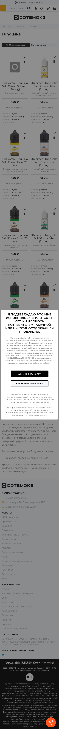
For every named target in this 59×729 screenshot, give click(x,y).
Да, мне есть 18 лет (29, 373)
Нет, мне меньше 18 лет (29, 383)
